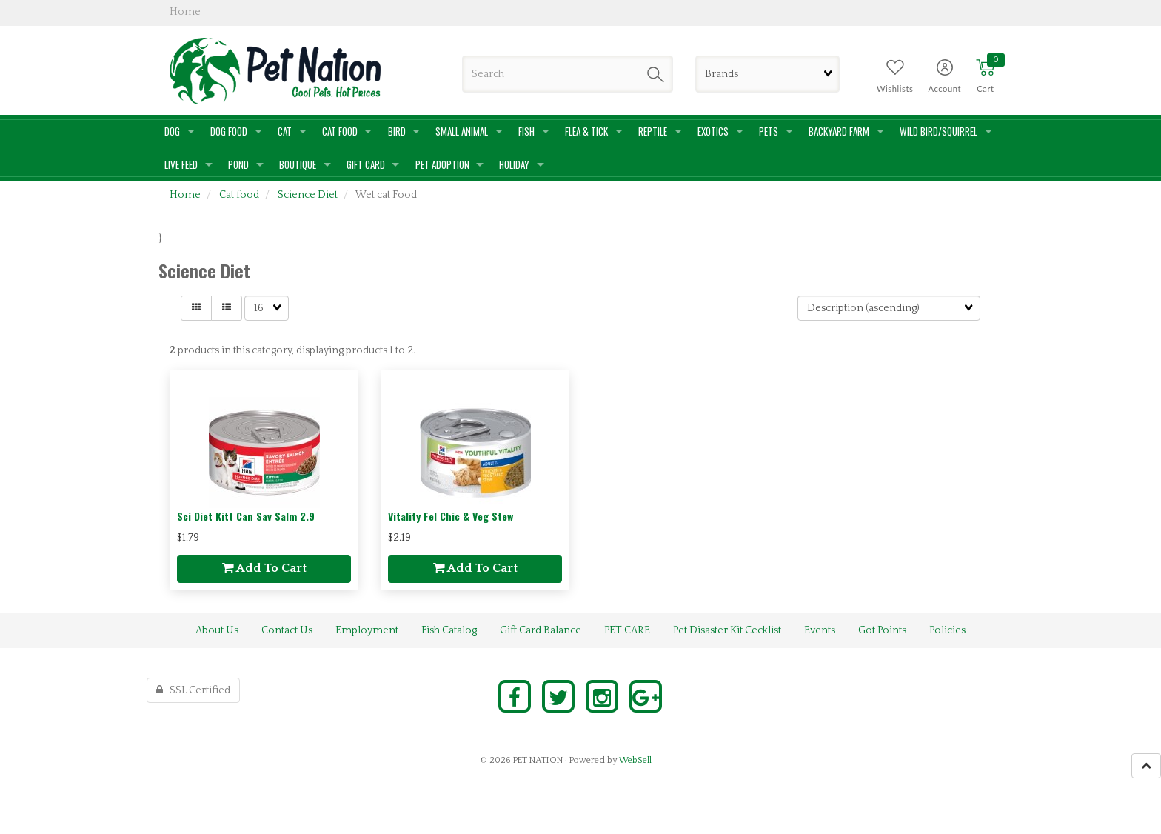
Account (944, 88)
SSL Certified (193, 690)
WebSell (635, 760)
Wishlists (895, 88)
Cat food (239, 195)
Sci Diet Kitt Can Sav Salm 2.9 (246, 516)
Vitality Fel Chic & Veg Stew (450, 516)
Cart (985, 88)
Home (185, 195)
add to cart (264, 568)
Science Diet (308, 195)
